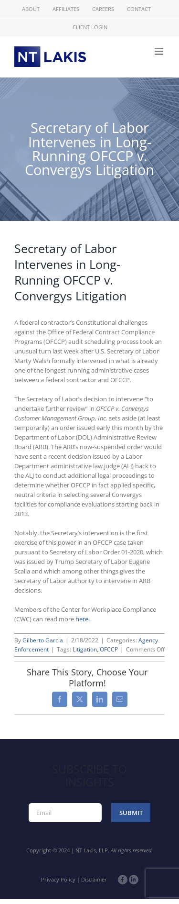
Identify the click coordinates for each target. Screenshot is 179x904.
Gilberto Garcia (42, 640)
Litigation (85, 649)
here (81, 619)
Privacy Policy (58, 879)
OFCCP (109, 649)
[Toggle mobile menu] (160, 51)
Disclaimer (94, 879)
